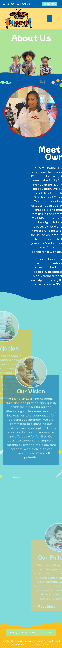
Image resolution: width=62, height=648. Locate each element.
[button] (49, 18)
